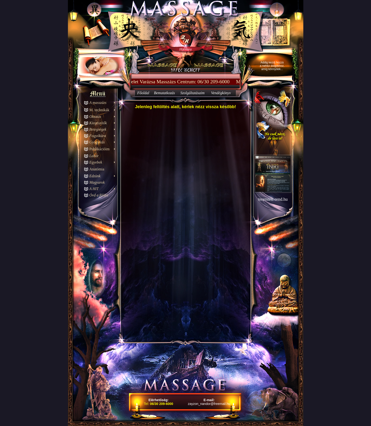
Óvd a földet (98, 195)
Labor (94, 156)
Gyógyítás (97, 142)
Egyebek (95, 162)
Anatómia (96, 169)
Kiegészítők (98, 123)
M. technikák (99, 110)
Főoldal (143, 93)
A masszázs (97, 103)
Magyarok (97, 182)
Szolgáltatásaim (192, 93)
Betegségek (97, 129)
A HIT (94, 189)
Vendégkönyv (221, 93)
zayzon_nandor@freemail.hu (209, 404)
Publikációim (99, 149)
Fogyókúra (97, 136)
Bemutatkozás (164, 93)
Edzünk (95, 176)
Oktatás (95, 117)
